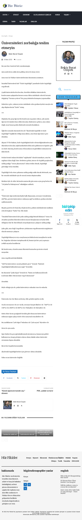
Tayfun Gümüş (73, 118)
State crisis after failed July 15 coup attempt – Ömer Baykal (70, 491)
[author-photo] (66, 108)
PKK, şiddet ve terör (45, 391)
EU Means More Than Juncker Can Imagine (68, 481)
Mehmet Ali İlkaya (70, 129)
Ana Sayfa (4, 36)
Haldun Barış (72, 157)
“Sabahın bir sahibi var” (10, 434)
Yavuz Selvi (72, 149)
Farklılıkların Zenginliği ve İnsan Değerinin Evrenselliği (72, 114)
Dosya (11, 36)
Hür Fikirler (72, 174)
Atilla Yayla (72, 137)
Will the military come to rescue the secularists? (69, 486)
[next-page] (6, 440)
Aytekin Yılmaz (73, 108)
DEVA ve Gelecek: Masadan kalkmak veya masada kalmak (45, 432)
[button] (63, 90)
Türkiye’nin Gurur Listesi (72, 187)
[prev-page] (2, 440)
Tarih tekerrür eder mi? (27, 434)
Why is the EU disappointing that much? (70, 477)
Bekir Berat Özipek (16, 54)
